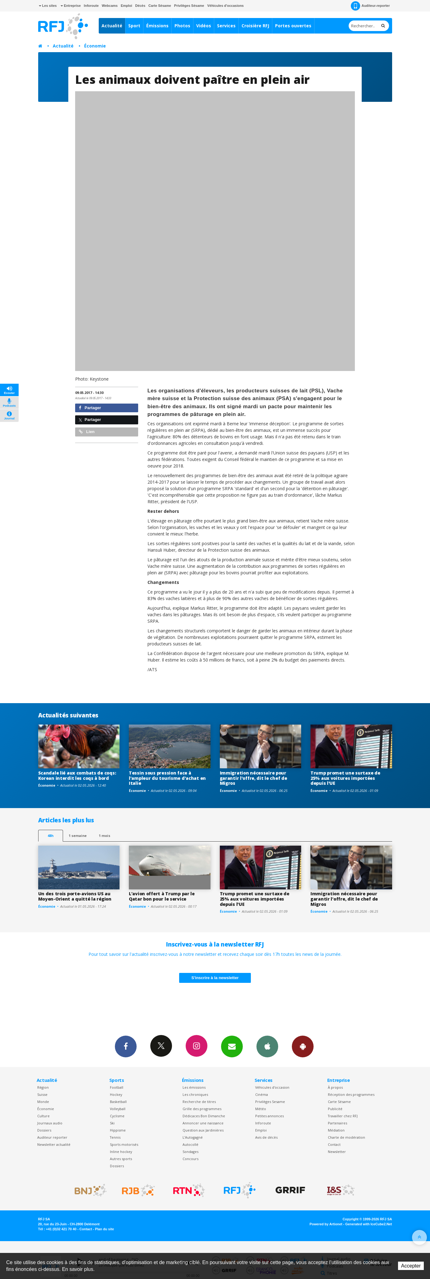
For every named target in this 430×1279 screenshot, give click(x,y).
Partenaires (337, 1123)
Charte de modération (346, 1137)
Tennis (115, 1137)
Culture (43, 1116)
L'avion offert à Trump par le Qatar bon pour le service (162, 896)
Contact (334, 1144)
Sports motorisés (124, 1144)
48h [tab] (50, 835)
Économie (95, 46)
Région (43, 1087)
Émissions (157, 26)
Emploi (126, 5)
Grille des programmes (202, 1109)
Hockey (116, 1094)
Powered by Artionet (326, 1224)
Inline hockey (121, 1152)
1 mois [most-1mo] (104, 835)
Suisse (42, 1094)
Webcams (110, 5)
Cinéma (261, 1094)
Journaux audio (49, 1123)
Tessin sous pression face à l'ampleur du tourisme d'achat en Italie (167, 778)
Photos (182, 26)
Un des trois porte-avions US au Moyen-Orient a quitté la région (74, 896)
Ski (112, 1123)
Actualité (112, 26)
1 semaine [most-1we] (78, 835)
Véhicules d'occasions (225, 5)
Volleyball (117, 1109)
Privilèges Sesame (270, 1102)
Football (116, 1087)
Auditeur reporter (52, 1137)
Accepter (411, 1265)
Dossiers (44, 1130)
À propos (335, 1087)
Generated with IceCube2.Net (368, 1224)
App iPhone (267, 1046)
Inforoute (91, 5)
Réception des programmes (351, 1094)
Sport (134, 26)
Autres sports (121, 1159)
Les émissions (194, 1087)
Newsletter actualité (53, 1144)
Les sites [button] (48, 5)
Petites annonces (269, 1116)
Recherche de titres (199, 1102)
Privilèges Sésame (189, 5)
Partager (90, 407)
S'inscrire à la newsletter (215, 977)
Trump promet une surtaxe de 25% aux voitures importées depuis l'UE (345, 778)
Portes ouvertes (293, 26)
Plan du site (104, 1229)
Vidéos (203, 26)
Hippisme (118, 1130)
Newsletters (232, 1046)
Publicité (335, 1109)
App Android (303, 1046)
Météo (260, 1109)
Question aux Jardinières (203, 1130)
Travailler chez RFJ (343, 1116)
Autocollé (190, 1144)
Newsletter (337, 1152)
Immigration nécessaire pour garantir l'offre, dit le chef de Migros (253, 778)
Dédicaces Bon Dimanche (204, 1116)
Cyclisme (117, 1116)
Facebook (126, 1046)
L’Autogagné (193, 1137)
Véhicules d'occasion (272, 1087)
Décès (140, 5)
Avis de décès (266, 1137)
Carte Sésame (159, 5)
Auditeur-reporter (370, 6)
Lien (86, 431)
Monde (43, 1102)
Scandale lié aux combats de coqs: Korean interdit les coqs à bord (77, 775)
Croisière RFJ (255, 26)
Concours (190, 1159)
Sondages (190, 1152)
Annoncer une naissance (203, 1123)
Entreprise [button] (71, 5)
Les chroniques (195, 1094)
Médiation (336, 1130)
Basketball (118, 1102)
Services (226, 26)
